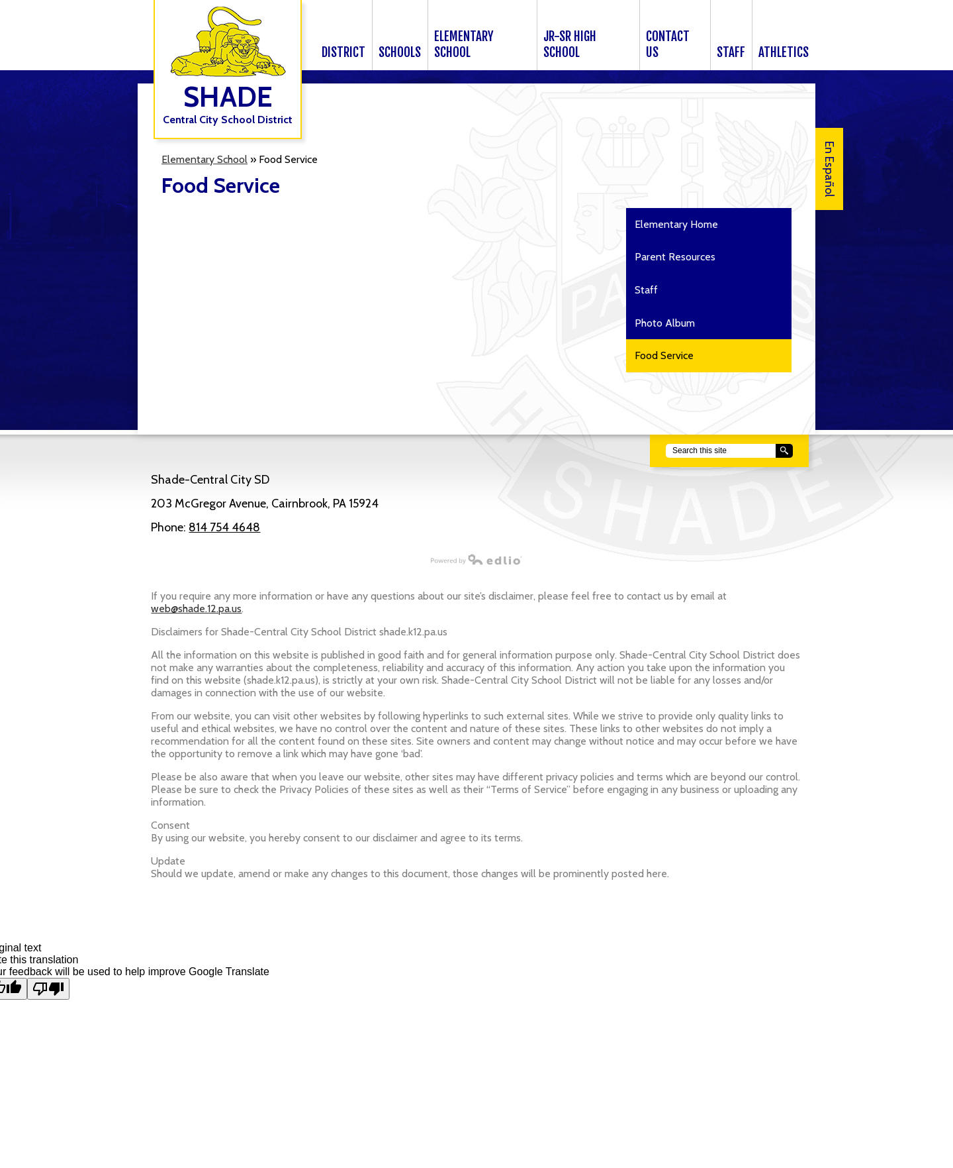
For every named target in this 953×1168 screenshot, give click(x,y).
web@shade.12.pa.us (196, 608)
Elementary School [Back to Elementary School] (204, 159)
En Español (829, 169)
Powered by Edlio (330, 559)
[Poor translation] (48, 989)
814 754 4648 (224, 527)
